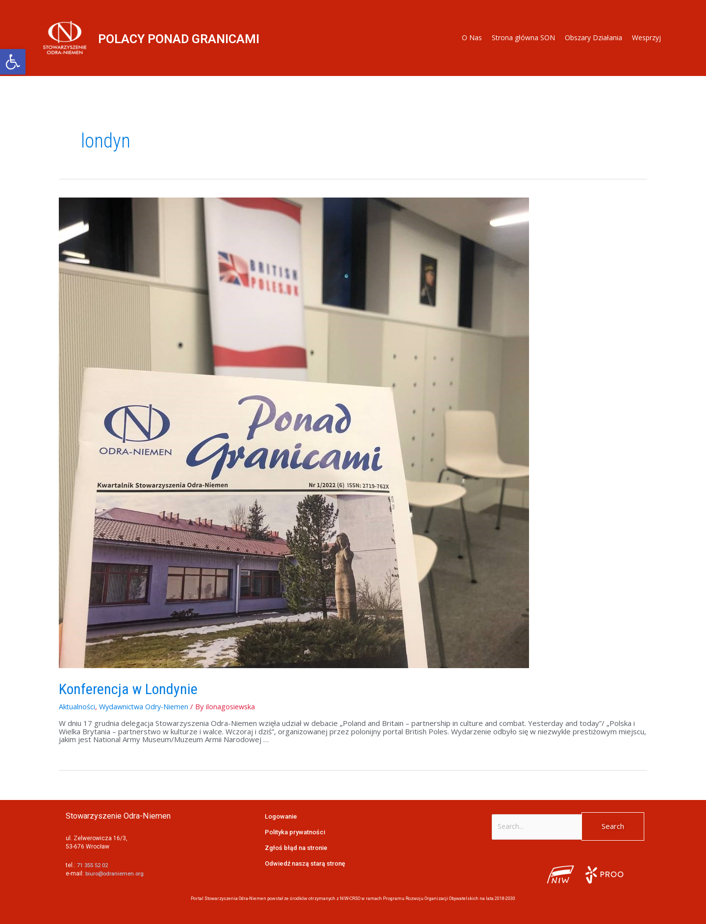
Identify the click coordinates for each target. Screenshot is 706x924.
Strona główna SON (523, 37)
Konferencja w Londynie (128, 689)
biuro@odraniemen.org (116, 873)
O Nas (472, 37)
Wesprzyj (646, 37)
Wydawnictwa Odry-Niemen (147, 706)
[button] (12, 62)
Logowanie (281, 816)
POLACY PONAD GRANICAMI (192, 38)
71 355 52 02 (94, 865)
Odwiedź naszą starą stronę (306, 863)
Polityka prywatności (296, 832)
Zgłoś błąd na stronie (297, 847)
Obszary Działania (593, 37)
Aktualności (77, 706)
